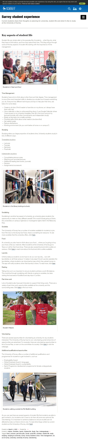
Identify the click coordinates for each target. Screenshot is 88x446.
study (51, 433)
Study (33, 431)
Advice (10, 431)
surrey (23, 435)
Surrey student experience (21, 17)
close (81, 3)
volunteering (32, 437)
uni (54, 435)
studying (4, 435)
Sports (21, 431)
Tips (37, 431)
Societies (16, 431)
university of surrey (22, 437)
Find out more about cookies (31, 3)
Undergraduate (44, 431)
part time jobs (20, 433)
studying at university (14, 435)
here (33, 235)
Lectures (13, 433)
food (8, 433)
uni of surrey (5, 437)
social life (33, 433)
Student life (27, 431)
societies (39, 433)
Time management (46, 435)
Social (27, 433)
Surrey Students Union (33, 435)
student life (46, 433)
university (13, 437)
